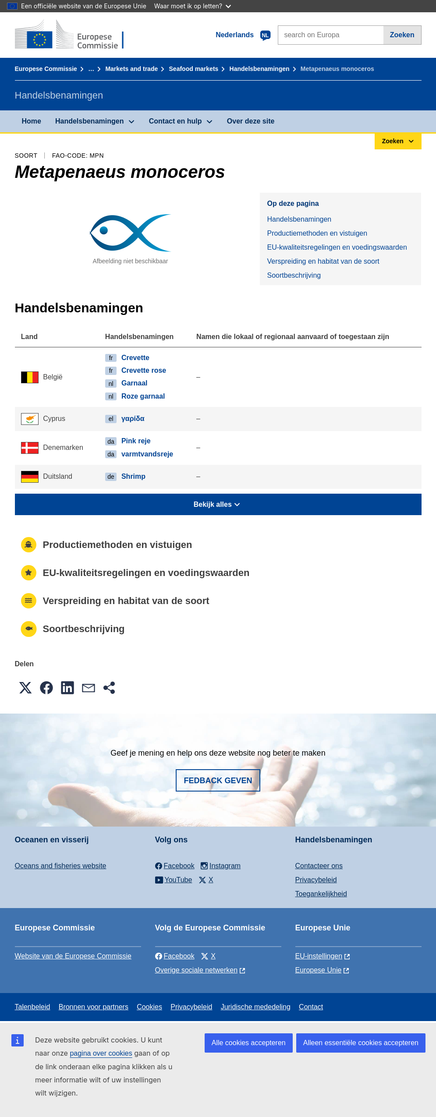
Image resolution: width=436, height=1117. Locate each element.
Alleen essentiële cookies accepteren (360, 1042)
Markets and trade (131, 68)
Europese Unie (318, 970)
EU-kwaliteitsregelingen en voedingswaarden (337, 247)
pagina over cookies (101, 1053)
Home (31, 121)
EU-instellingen (319, 956)
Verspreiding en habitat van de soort (323, 261)
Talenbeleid (32, 1007)
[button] (25, 687)
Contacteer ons (319, 866)
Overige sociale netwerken (196, 970)
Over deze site (251, 121)
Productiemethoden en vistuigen (317, 233)
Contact (311, 1007)
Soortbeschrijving (294, 275)
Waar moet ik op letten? (192, 6)
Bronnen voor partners (93, 1007)
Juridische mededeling (256, 1007)
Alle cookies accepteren (249, 1042)
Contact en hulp (175, 121)
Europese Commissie (46, 68)
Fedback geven (218, 780)
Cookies (149, 1007)
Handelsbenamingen (260, 68)
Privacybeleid (316, 880)
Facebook (175, 956)
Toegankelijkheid (321, 894)
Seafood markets (194, 68)
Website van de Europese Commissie (73, 956)
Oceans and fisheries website (60, 866)
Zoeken (402, 35)
